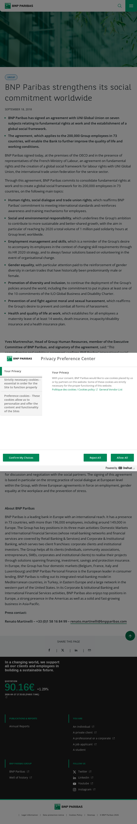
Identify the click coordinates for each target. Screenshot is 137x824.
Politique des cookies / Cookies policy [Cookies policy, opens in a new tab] (73, 389)
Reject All (95, 457)
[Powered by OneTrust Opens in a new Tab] (120, 468)
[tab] (21, 371)
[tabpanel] (93, 382)
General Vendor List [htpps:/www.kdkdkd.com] (110, 389)
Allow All (122, 457)
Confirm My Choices (21, 457)
